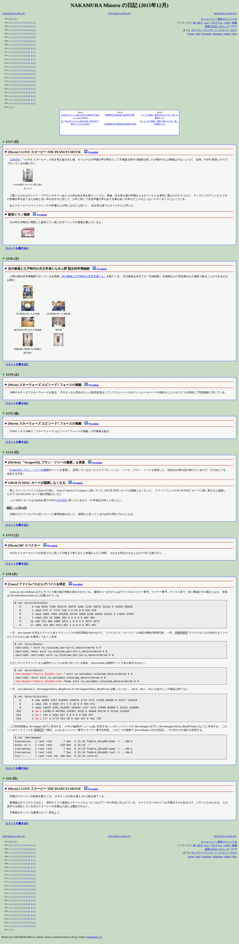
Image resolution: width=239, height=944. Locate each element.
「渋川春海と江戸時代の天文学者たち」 (82, 276)
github (227, 33)
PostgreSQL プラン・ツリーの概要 (29, 470)
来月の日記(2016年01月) (225, 13)
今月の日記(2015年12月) (119, 13)
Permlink (93, 152)
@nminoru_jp (94, 937)
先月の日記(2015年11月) (13, 13)
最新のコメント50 (227, 19)
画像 (234, 22)
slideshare (218, 33)
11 (13, 19)
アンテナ (208, 30)
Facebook (206, 33)
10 (10, 19)
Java (206, 22)
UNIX (227, 22)
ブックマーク (221, 30)
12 (16, 19)
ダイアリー (197, 30)
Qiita (234, 33)
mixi (198, 33)
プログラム (216, 22)
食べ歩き (198, 22)
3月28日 (61, 500)
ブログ (233, 30)
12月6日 (14, 159)
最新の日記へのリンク (217, 26)
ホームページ (208, 19)
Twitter (190, 33)
